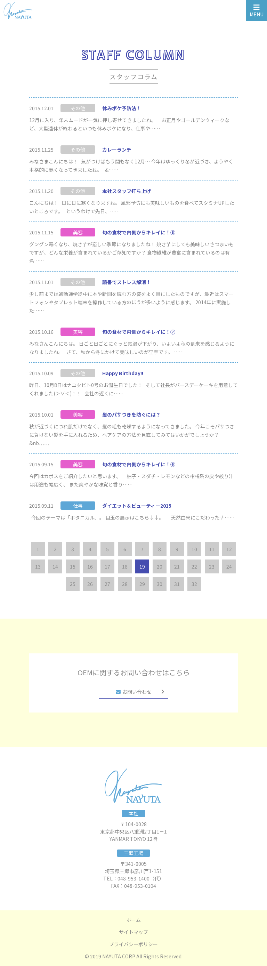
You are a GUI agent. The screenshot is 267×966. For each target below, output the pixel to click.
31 (177, 583)
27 (107, 583)
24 (229, 566)
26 (90, 583)
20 (159, 566)
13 (38, 566)
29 (142, 583)
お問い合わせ (134, 691)
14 (55, 566)
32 (194, 583)
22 (194, 566)
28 (125, 583)
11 (212, 549)
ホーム (133, 919)
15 (72, 566)
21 (177, 566)
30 (159, 583)
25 (72, 583)
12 (229, 549)
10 (194, 549)
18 (125, 566)
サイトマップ (133, 931)
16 (90, 566)
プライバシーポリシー (133, 944)
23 (212, 566)
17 (107, 566)
